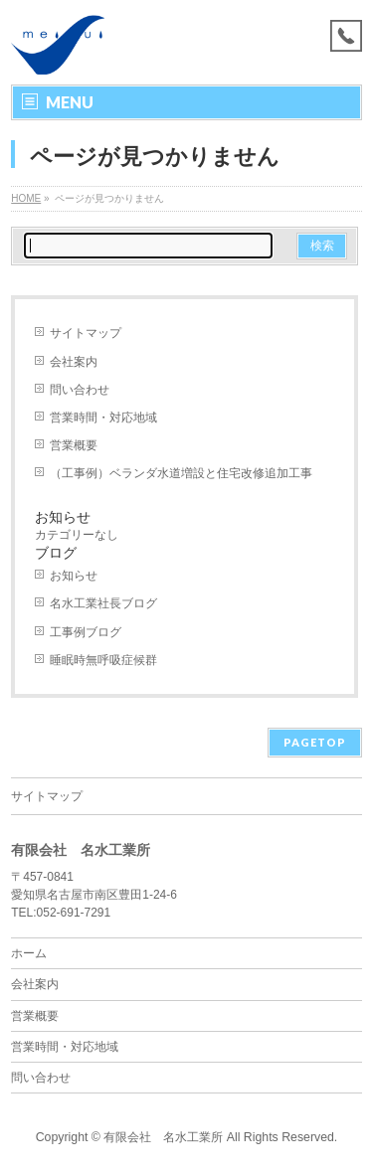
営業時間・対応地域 (103, 417)
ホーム (29, 953)
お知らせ (73, 576)
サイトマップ (85, 333)
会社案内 (73, 362)
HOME (26, 198)
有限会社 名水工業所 (163, 1137)
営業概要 (73, 445)
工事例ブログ (85, 632)
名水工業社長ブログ (103, 603)
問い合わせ (79, 390)
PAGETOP (314, 742)
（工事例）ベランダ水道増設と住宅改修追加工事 (181, 473)
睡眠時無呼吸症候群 (103, 660)
